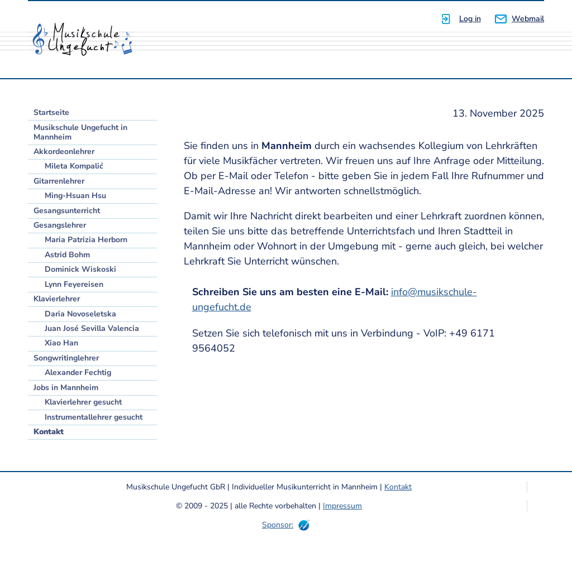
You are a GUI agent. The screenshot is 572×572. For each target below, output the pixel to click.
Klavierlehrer (57, 299)
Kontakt (49, 431)
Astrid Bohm (67, 254)
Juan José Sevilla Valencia (92, 328)
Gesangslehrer (60, 225)
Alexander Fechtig (78, 372)
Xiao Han (61, 343)
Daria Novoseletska (80, 314)
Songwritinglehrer (66, 358)
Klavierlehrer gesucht (83, 402)
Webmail (528, 18)
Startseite (51, 112)
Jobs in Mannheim (66, 387)
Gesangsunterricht (67, 210)
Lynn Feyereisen (74, 284)
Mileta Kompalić (74, 166)
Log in (470, 18)
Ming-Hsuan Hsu (75, 195)
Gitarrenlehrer (59, 181)
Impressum (342, 506)
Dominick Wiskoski (80, 269)
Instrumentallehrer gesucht (93, 417)
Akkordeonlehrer (64, 151)
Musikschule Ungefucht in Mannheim (80, 132)
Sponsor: (277, 525)
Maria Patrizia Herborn (86, 239)
